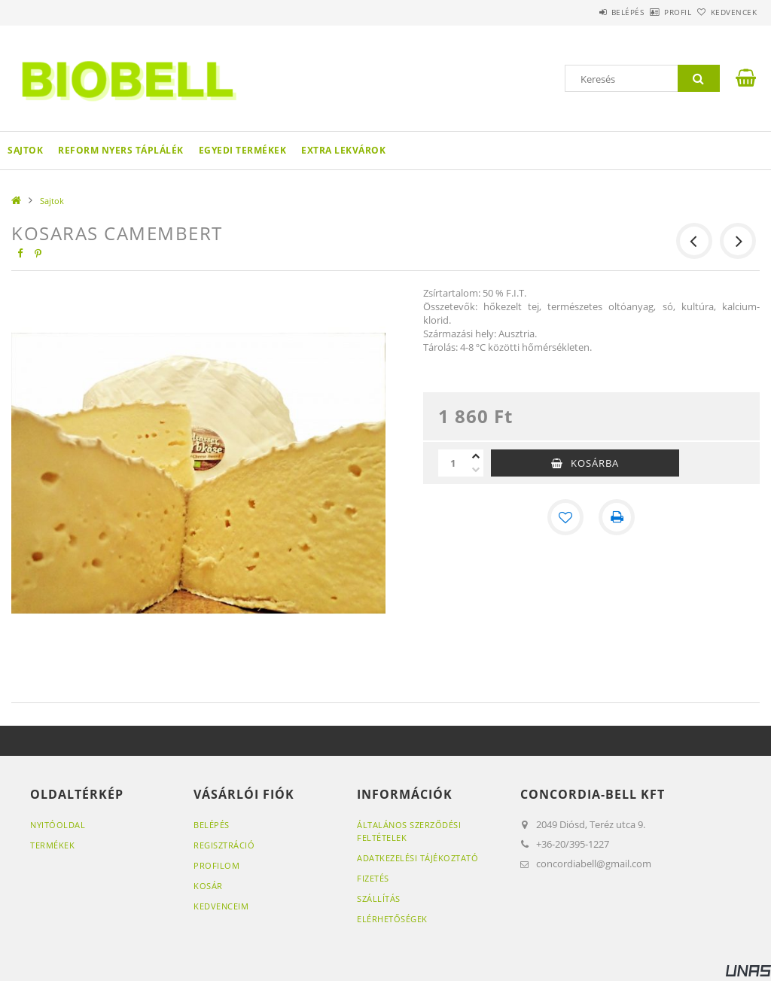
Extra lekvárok (343, 150)
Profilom (216, 865)
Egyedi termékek (243, 150)
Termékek (52, 845)
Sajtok (25, 150)
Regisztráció (224, 845)
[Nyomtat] (617, 517)
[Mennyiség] (453, 463)
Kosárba (595, 463)
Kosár (208, 885)
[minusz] (475, 470)
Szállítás (379, 898)
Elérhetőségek (392, 918)
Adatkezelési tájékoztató (417, 858)
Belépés (585, 12)
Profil (652, 12)
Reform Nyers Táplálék (121, 150)
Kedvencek (725, 12)
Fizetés (373, 878)
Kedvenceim (221, 906)
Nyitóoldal (57, 824)
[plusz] (475, 456)
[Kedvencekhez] (565, 517)
